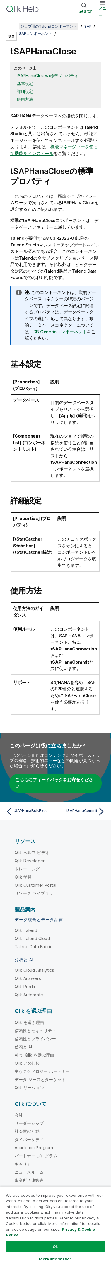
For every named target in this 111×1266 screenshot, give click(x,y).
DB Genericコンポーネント (60, 331)
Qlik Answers (28, 978)
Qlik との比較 (27, 1063)
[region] (55, 1226)
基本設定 (25, 83)
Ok (55, 1246)
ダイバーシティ (29, 1139)
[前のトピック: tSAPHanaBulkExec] (29, 811)
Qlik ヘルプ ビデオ (32, 852)
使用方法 (25, 99)
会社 (19, 1114)
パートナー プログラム (36, 1155)
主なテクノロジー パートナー (42, 1071)
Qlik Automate (29, 994)
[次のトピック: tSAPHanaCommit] (82, 811)
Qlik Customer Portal (35, 885)
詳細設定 (25, 91)
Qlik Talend (26, 930)
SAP (87, 26)
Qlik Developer (30, 860)
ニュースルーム (29, 1172)
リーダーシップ (29, 1123)
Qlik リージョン (29, 1087)
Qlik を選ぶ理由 (29, 1022)
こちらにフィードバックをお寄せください (54, 783)
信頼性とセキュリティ (35, 1030)
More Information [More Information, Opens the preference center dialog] (55, 1259)
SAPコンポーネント (35, 33)
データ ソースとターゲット (40, 1079)
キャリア (23, 1163)
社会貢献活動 (27, 1131)
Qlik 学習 (23, 876)
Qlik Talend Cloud (32, 938)
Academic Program (34, 1147)
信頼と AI (23, 1046)
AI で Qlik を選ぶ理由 (34, 1054)
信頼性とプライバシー (35, 1038)
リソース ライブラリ (34, 893)
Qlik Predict (26, 986)
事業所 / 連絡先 (29, 1180)
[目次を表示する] (11, 26)
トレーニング (27, 868)
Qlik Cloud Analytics (34, 970)
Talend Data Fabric (33, 946)
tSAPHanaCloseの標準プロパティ (47, 75)
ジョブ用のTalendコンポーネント (48, 26)
